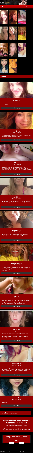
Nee (22, 443)
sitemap (7, 451)
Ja (11, 443)
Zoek (7, 6)
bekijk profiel (16, 108)
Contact (24, 451)
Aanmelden (29, 6)
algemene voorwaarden (13, 451)
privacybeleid (20, 451)
